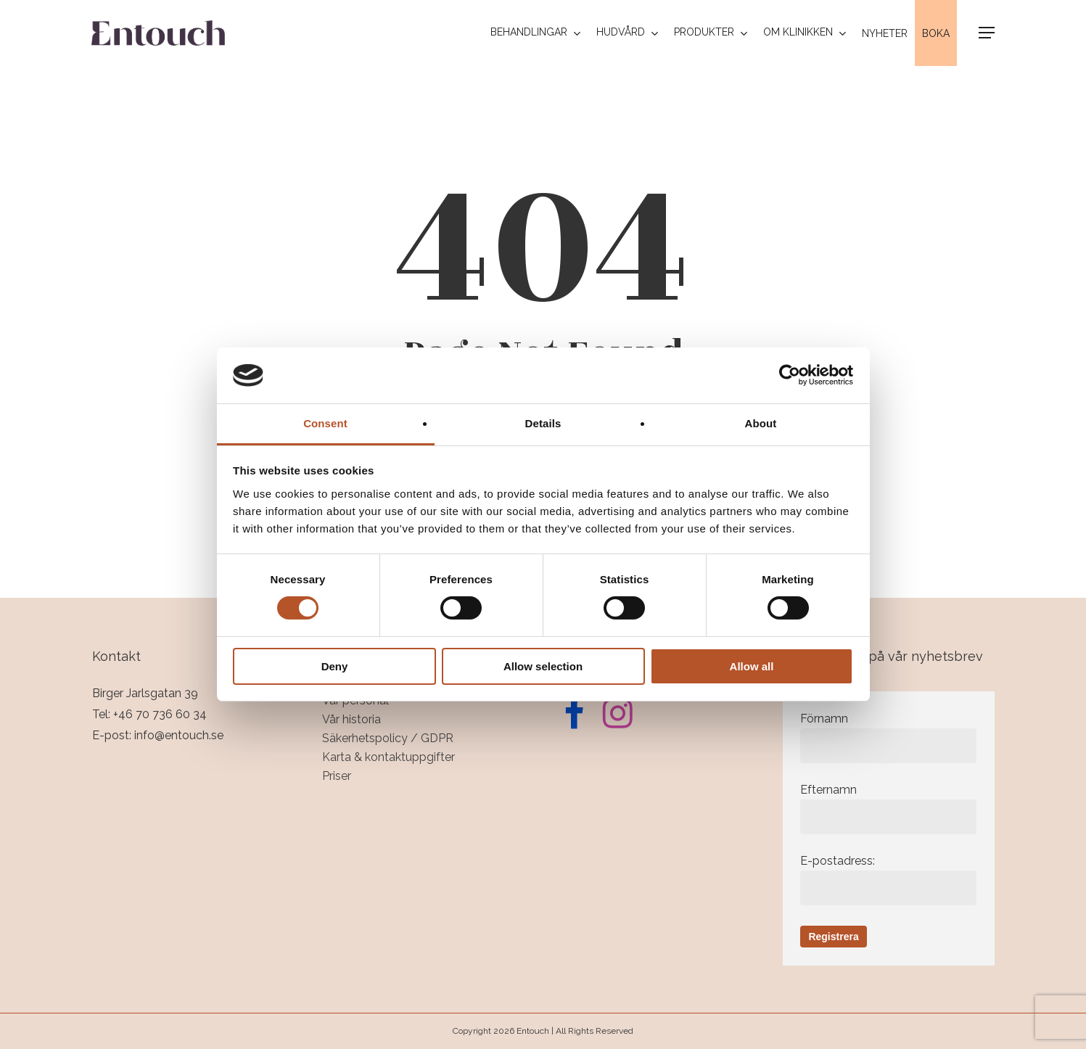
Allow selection (543, 666)
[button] (987, 33)
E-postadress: (888, 879)
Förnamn (888, 737)
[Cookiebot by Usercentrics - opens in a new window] (789, 375)
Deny (334, 666)
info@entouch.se (178, 735)
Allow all (752, 666)
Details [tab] (543, 423)
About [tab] (761, 423)
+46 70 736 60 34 (160, 714)
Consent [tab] (325, 423)
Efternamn (888, 808)
